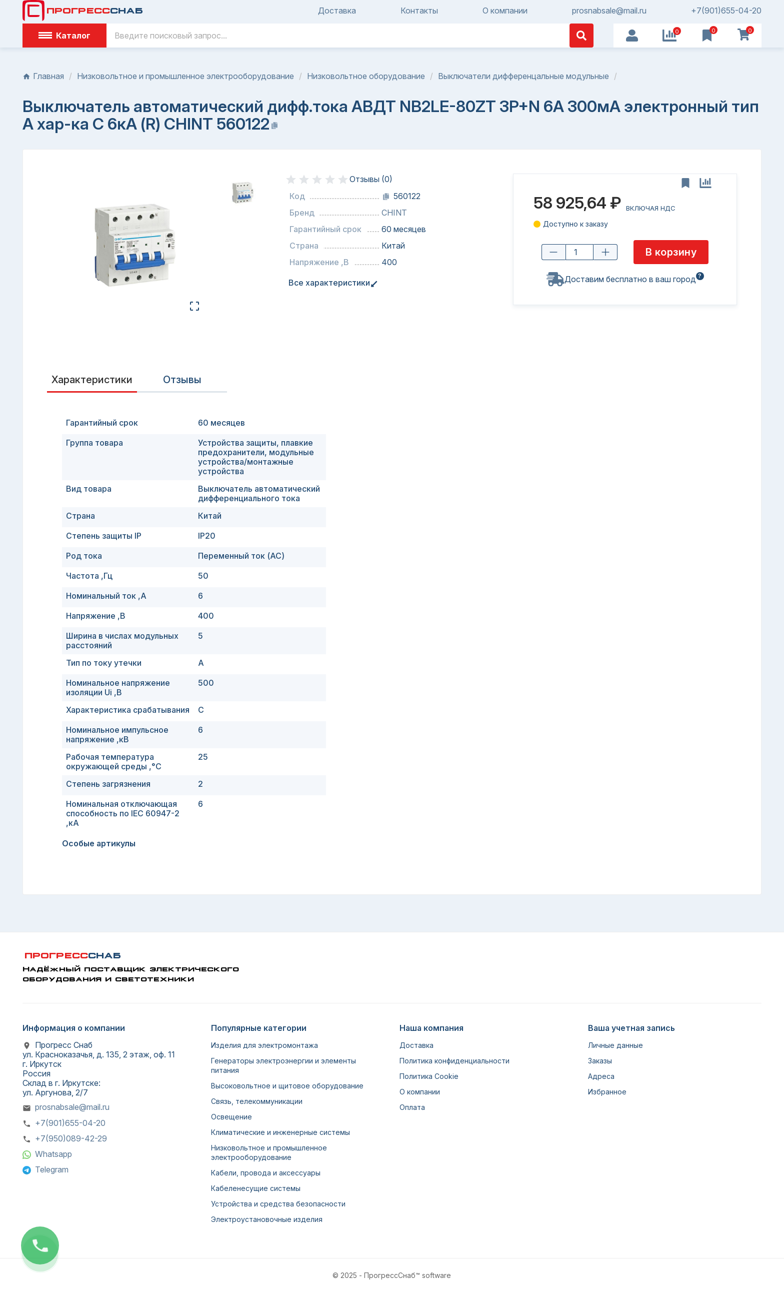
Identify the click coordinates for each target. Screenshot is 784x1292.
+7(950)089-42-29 (71, 1138)
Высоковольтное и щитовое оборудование (287, 1085)
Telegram (51, 1169)
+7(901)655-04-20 (726, 11)
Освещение (231, 1116)
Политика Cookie (429, 1076)
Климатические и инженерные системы (280, 1132)
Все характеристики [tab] (331, 283)
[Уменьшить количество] (554, 252)
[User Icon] (632, 36)
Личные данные (615, 1045)
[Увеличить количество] (606, 252)
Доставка (337, 11)
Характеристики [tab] (92, 380)
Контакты (419, 11)
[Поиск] (350, 36)
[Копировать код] (386, 197)
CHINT (394, 213)
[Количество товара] (580, 252)
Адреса (601, 1076)
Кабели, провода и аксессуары (265, 1172)
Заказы (600, 1060)
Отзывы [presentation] (182, 380)
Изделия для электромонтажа (264, 1045)
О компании (505, 11)
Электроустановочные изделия (266, 1219)
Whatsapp (53, 1154)
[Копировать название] (275, 126)
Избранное (607, 1091)
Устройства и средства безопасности (278, 1203)
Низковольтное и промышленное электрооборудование (269, 1152)
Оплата (412, 1107)
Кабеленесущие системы (255, 1188)
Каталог (64, 36)
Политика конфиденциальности (455, 1060)
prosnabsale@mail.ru (609, 11)
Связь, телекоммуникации (256, 1101)
